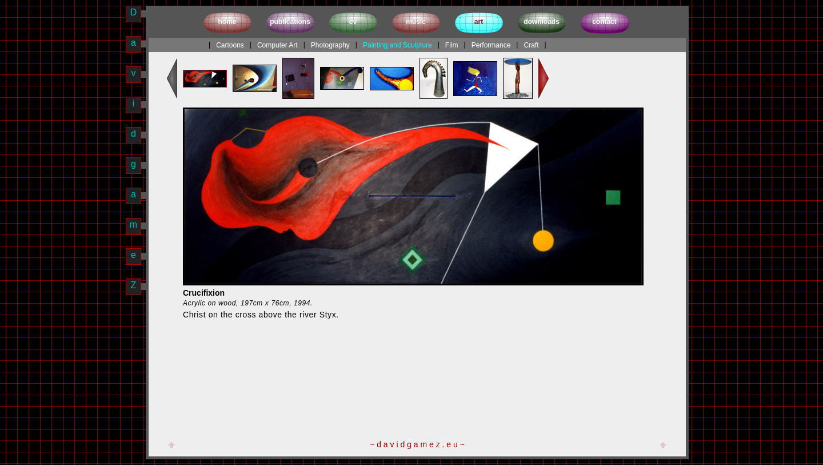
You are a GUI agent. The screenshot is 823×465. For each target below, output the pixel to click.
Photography (330, 45)
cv (353, 22)
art (478, 22)
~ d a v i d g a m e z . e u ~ (417, 444)
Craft (531, 45)
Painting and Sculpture (397, 45)
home (227, 22)
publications (290, 22)
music (416, 22)
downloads (542, 22)
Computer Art (277, 45)
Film (451, 45)
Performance (491, 45)
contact (604, 22)
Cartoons (230, 45)
